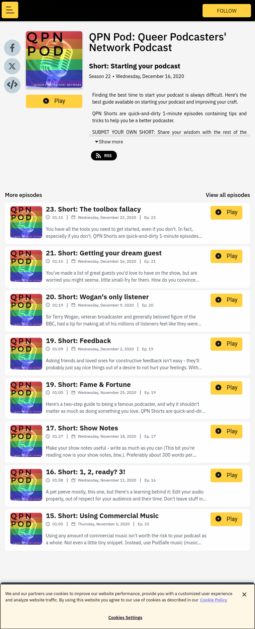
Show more (108, 141)
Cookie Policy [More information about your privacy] (213, 602)
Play (54, 101)
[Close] (244, 597)
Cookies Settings (125, 620)
